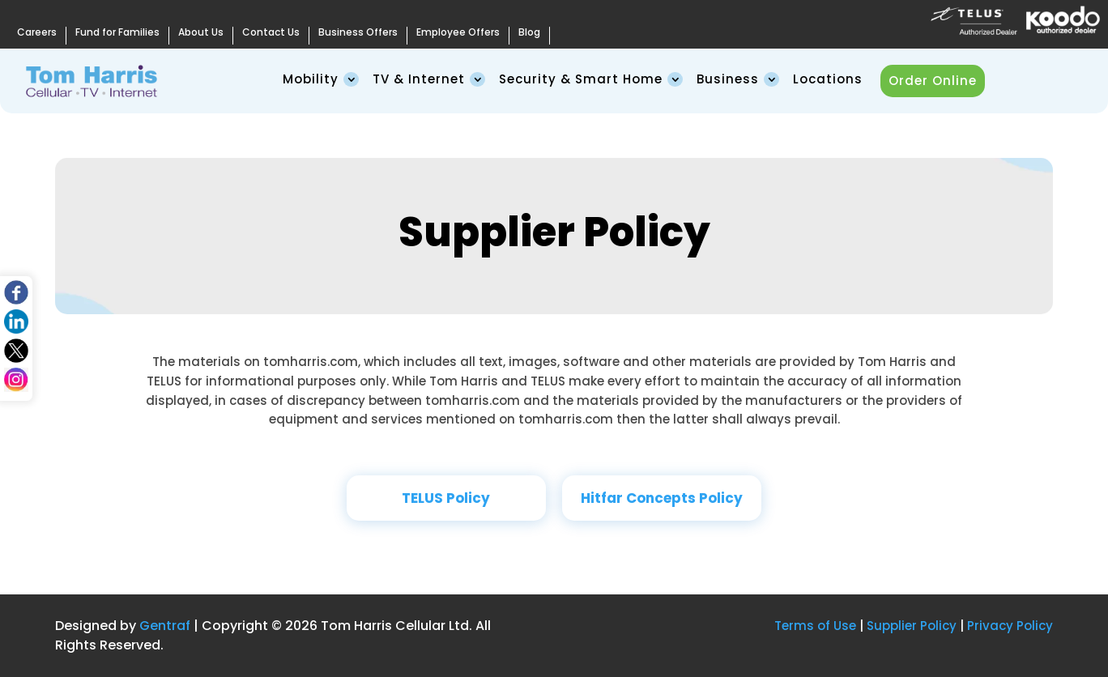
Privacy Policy (1010, 625)
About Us (201, 33)
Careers (37, 33)
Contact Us (271, 33)
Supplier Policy (912, 625)
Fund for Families (117, 33)
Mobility (311, 78)
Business (728, 78)
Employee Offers (458, 33)
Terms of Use (815, 625)
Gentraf (164, 625)
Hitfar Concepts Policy (662, 498)
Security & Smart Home (581, 78)
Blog (529, 33)
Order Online (933, 80)
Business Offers (358, 33)
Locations (828, 78)
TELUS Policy (446, 498)
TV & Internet (419, 78)
